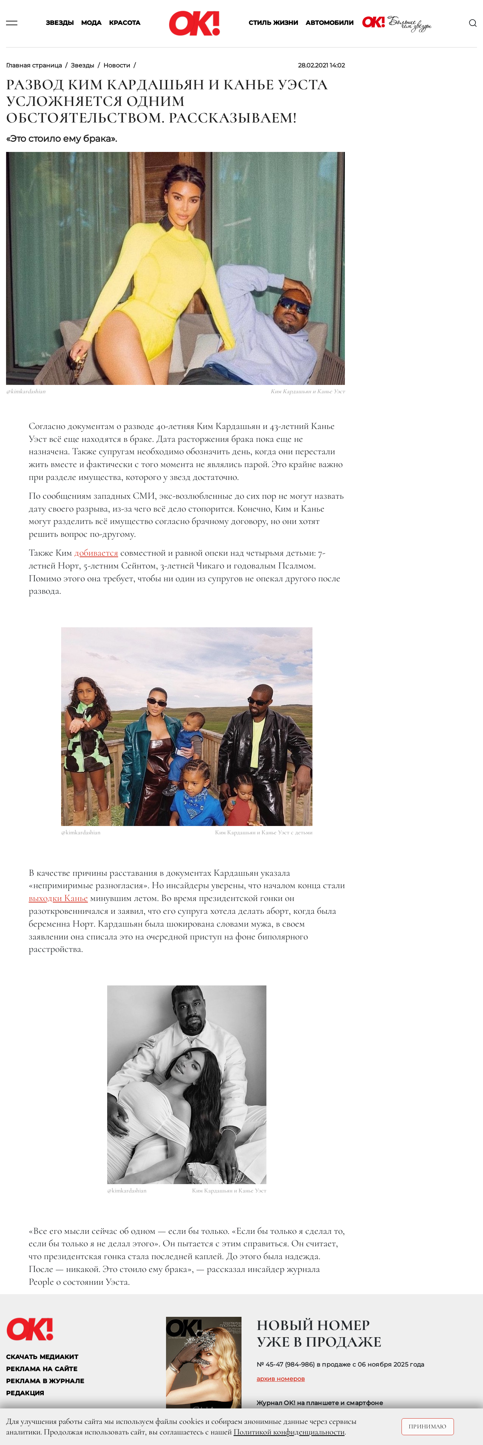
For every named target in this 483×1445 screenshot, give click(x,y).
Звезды (60, 23)
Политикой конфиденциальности (289, 1432)
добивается (96, 552)
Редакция (25, 1393)
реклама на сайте (41, 1369)
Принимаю (428, 1426)
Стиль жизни (273, 23)
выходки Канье (58, 898)
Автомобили (330, 23)
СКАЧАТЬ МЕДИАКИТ (42, 1357)
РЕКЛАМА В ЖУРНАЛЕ (45, 1381)
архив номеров (281, 1379)
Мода (91, 23)
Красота (124, 23)
